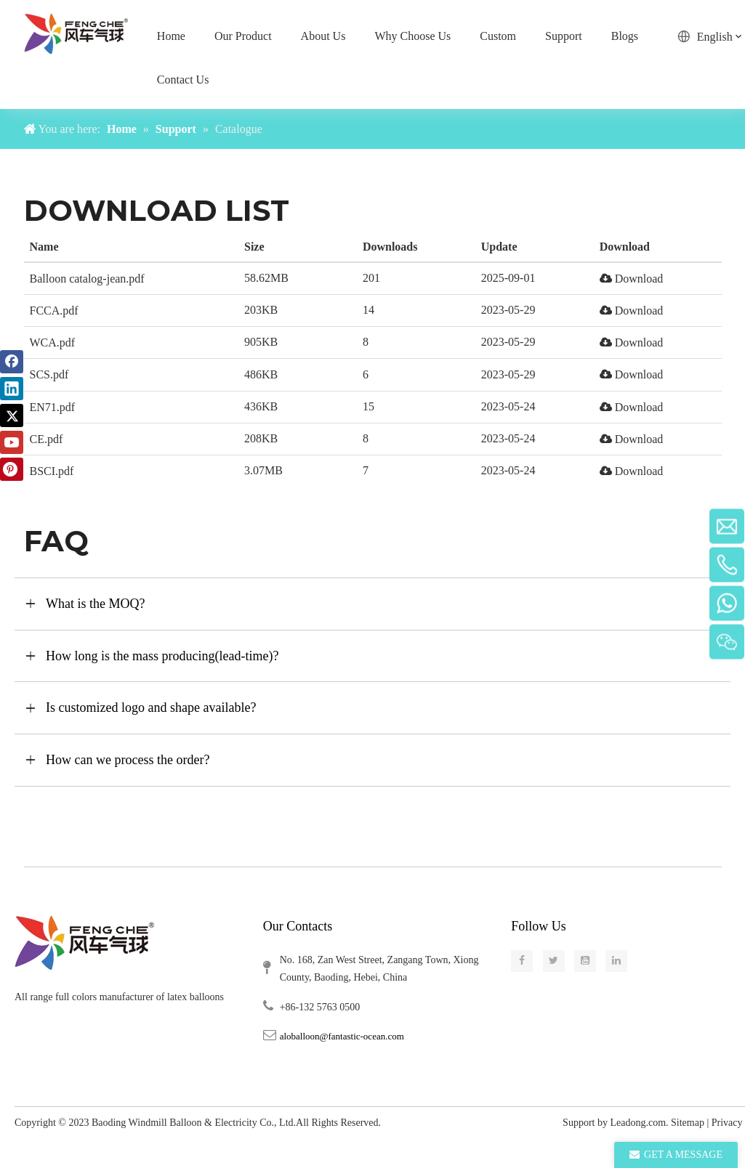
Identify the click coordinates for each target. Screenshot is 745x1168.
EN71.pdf (53, 407)
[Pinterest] (11, 469)
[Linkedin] (11, 388)
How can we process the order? (127, 760)
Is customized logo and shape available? (151, 707)
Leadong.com (638, 1122)
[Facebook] (11, 361)
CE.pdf (46, 439)
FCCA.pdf (54, 310)
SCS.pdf (49, 374)
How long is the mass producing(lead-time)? (162, 656)
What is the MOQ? (95, 603)
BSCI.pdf (52, 471)
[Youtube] (11, 442)
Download (632, 278)
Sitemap (687, 1122)
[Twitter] (11, 415)
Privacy (728, 1122)
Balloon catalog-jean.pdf (87, 278)
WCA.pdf (53, 342)
